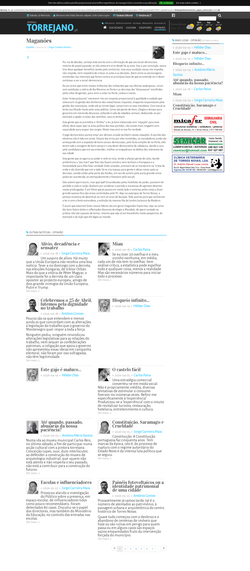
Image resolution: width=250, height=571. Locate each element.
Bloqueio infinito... (130, 300)
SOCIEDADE (116, 27)
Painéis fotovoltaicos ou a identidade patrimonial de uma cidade (138, 486)
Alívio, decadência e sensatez (60, 246)
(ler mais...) (33, 291)
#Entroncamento (124, 23)
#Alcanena (110, 23)
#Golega (137, 23)
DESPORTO (145, 27)
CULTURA (131, 27)
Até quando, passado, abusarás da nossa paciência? (62, 426)
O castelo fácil (126, 370)
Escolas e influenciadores (66, 482)
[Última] (164, 548)
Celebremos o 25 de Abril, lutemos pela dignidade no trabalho (66, 304)
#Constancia (159, 23)
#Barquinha (147, 23)
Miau (117, 244)
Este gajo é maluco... (61, 370)
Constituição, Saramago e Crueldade (138, 424)
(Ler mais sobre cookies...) (188, 3)
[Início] (114, 548)
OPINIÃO (160, 27)
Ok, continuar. (166, 3)
